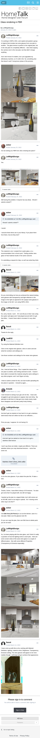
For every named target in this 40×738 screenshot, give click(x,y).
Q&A (14, 30)
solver (8, 145)
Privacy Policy (24, 736)
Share (20, 718)
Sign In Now (20, 710)
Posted (13, 38)
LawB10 (9, 338)
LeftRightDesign (8, 28)
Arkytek (9, 389)
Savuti (8, 270)
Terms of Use (13, 736)
